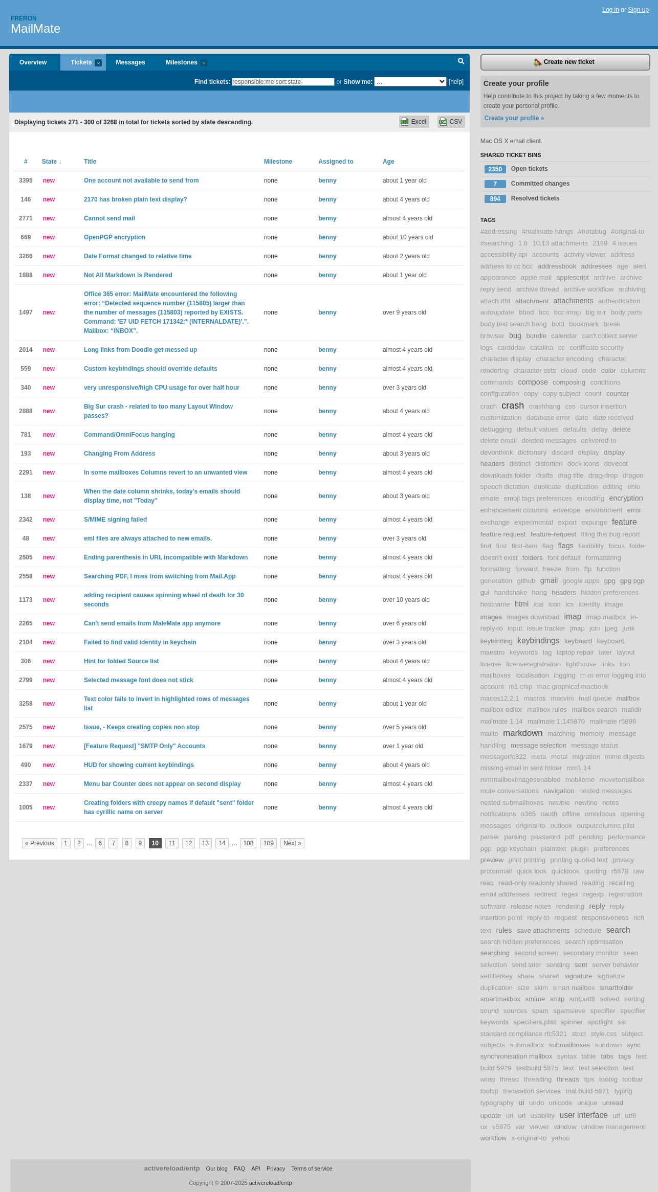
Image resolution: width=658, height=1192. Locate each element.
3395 (26, 180)
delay (599, 429)
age (622, 266)
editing (613, 486)
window (565, 1127)
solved (610, 999)
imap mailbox (606, 617)
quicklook (566, 871)
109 (269, 843)
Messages (130, 62)
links (608, 664)
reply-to (538, 917)
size (523, 988)
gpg (610, 580)
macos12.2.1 (499, 698)
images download (533, 617)
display (588, 452)
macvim (562, 698)
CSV (456, 121)
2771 (26, 218)
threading (537, 1079)
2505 (26, 557)
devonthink (496, 452)
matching (561, 733)
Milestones (181, 63)
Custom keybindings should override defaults (150, 368)
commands (497, 382)
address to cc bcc (506, 266)
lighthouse (581, 664)
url (521, 1115)
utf (616, 1115)
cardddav (511, 347)
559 (25, 368)
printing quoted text (578, 860)
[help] (456, 81)
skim (541, 988)
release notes (531, 906)
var (519, 1127)
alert (639, 266)
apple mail (536, 277)
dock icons (583, 463)
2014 (26, 349)
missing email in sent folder (521, 768)
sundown (608, 1045)
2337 (26, 784)
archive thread (537, 289)
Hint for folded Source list (121, 661)
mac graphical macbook (572, 686)
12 (188, 843)
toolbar (632, 1079)
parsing (516, 837)
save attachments (543, 930)
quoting (595, 871)
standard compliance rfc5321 (523, 1034)
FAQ (239, 1168)
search (618, 930)
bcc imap (567, 312)
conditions (605, 382)
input (515, 628)
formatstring (604, 557)
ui (521, 1102)
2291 (26, 472)
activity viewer (585, 254)
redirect (545, 894)
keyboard (578, 641)
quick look (532, 871)
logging (565, 675)
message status (595, 745)
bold (558, 324)
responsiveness (605, 917)
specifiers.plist (535, 1022)
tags (625, 1056)
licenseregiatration (533, 664)
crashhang (545, 406)
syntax (567, 1056)
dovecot (616, 463)
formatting (495, 569)
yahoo (561, 1138)
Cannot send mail (109, 218)
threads (568, 1079)
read (487, 883)
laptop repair (575, 652)
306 (25, 661)
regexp (593, 894)
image (614, 604)
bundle (536, 336)
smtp (557, 999)
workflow (493, 1138)
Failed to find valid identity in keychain (140, 642)
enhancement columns (514, 510)
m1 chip (520, 686)
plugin (580, 848)
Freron (24, 18)
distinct (520, 463)
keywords (524, 652)
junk (628, 628)
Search (461, 62)
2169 (600, 243)
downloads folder (506, 475)
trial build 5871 (588, 1091)
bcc (544, 312)
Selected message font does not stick (138, 680)
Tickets (80, 63)
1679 (26, 746)
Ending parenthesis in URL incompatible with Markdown (166, 557)
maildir (632, 709)
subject (632, 1034)
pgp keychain (516, 848)
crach (488, 406)
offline (571, 814)
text (568, 1068)
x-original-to (528, 1138)
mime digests (625, 756)
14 (221, 843)
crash (512, 405)
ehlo (633, 486)
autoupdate (497, 312)
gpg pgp (632, 580)
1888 (26, 275)
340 (25, 387)
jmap (577, 628)
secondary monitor (590, 953)
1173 (26, 599)
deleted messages (548, 440)
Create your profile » (514, 118)
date (581, 417)
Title (90, 161)
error (634, 510)
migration (586, 756)
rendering (570, 906)
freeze (551, 569)
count (593, 393)
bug (515, 335)
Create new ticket (564, 62)
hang (539, 592)
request (566, 917)
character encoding (565, 359)
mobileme (580, 779)
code (589, 370)
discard (563, 452)
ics (569, 604)
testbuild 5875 (537, 1068)
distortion (549, 463)
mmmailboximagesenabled (520, 779)
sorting (634, 999)
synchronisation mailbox (516, 1056)
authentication (619, 301)
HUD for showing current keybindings (139, 765)
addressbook (557, 266)
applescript (572, 277)
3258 (26, 703)
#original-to (627, 231)
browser (492, 336)
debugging (496, 429)
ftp (588, 569)
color (608, 370)
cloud (569, 370)
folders (532, 557)
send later (526, 965)
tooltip (489, 1091)
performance (627, 837)
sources (515, 1011)
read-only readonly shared (538, 883)
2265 (26, 623)
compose (533, 382)
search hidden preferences (520, 942)
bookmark (584, 324)
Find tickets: (212, 81)
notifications (498, 814)
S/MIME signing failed (115, 519)
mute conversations (509, 791)
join (594, 628)
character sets (535, 370)
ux (484, 1127)
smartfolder (616, 988)
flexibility (591, 546)
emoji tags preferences (538, 498)
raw (638, 871)
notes (610, 802)
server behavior (615, 965)
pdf (569, 837)
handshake (511, 592)
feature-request (553, 534)
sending (557, 965)
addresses (596, 266)
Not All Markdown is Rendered (128, 275)
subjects (492, 1045)
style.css (604, 1034)
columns (633, 370)
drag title (571, 475)
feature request (503, 534)
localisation (532, 675)
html (522, 604)
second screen (536, 953)
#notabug (592, 231)
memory (592, 733)
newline (586, 802)
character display (506, 359)
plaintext (553, 848)
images (491, 617)
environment (604, 510)
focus (616, 546)
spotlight (600, 1022)
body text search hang (513, 324)
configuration (499, 393)
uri (509, 1115)
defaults (574, 429)
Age (388, 161)
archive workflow (588, 289)
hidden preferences (610, 592)
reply (597, 906)
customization (501, 417)
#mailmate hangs (547, 231)
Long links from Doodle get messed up (140, 349)
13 (205, 843)
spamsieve (569, 1011)
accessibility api (504, 254)
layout (625, 652)
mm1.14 (578, 768)
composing (569, 382)
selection (493, 965)
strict (579, 1034)
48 (26, 538)
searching (495, 953)
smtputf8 (582, 999)
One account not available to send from (141, 180)
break (611, 324)
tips (589, 1079)
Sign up (638, 9)
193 (25, 453)
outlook (561, 825)
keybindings (538, 640)
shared (549, 976)
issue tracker (546, 628)
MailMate (35, 28)
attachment (532, 301)
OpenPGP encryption (114, 237)
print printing (527, 860)
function (608, 569)
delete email (498, 440)
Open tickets (516, 169)
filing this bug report (610, 534)
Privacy (276, 1168)
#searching (497, 243)
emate (489, 498)
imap (573, 616)
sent (581, 965)
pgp (486, 848)
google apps (580, 580)
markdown (522, 733)
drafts (544, 475)
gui (485, 592)
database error (549, 417)
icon (555, 604)
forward (526, 569)
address (622, 254)
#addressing (498, 231)
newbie (559, 802)
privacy (623, 860)
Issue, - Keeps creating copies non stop (142, 727)
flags (565, 546)
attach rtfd (495, 301)
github (526, 580)
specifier (603, 1011)
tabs (607, 1056)
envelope (567, 510)
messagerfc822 (503, 756)
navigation (558, 791)
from (572, 569)
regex (569, 894)
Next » (292, 843)
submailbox (527, 1045)
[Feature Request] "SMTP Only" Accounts (144, 746)
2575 (26, 727)
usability (542, 1115)
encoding (591, 498)
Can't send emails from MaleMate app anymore (152, 623)
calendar (564, 336)
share (525, 976)
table (588, 1056)
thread (509, 1079)
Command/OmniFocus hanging (129, 434)
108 (248, 843)
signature (578, 976)
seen (630, 953)
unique (587, 1103)
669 (25, 237)
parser (489, 837)
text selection (598, 1068)
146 (25, 199)
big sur (596, 312)
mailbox (628, 698)
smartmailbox (500, 999)
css (570, 406)
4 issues (624, 243)
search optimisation (594, 942)
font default (564, 557)
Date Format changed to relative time (138, 256)
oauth (548, 814)
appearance (498, 277)
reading (593, 883)
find (485, 546)
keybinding (496, 641)
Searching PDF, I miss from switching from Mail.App (160, 576)
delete (621, 429)
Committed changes (527, 184)
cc (561, 347)
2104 (26, 642)
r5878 (620, 871)
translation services (532, 1091)
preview (491, 860)
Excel (418, 121)
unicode (561, 1103)
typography (497, 1103)
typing (623, 1091)
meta (538, 756)
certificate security (596, 347)
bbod (526, 312)
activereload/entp (172, 1168)
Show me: (357, 81)
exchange (495, 522)
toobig (608, 1079)
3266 (26, 256)
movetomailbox (622, 779)
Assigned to (336, 161)
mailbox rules (547, 709)
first (501, 546)
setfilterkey (496, 976)
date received (613, 417)
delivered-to (599, 440)
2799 (26, 680)
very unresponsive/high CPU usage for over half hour (161, 387)
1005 (26, 807)
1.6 (523, 243)
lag (547, 652)
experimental (533, 522)
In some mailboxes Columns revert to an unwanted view (165, 472)
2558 (26, 576)
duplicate (547, 486)
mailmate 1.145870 (556, 721)
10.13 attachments (560, 243)
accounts (545, 254)
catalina (541, 347)
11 (171, 843)
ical (539, 604)
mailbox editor (501, 709)
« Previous (39, 843)
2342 (26, 519)
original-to (530, 825)
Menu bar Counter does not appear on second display (162, 784)
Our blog (217, 1168)
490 (25, 765)
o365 (528, 814)
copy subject (561, 393)
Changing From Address (120, 453)
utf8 (630, 1115)
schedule (588, 930)
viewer (539, 1127)
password (545, 837)
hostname (495, 604)
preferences (611, 848)
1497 (26, 312)
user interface (583, 1115)
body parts (627, 312)
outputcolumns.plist (605, 825)
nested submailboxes (512, 802)
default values (537, 429)
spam (540, 1011)
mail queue (595, 698)
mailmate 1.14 (501, 721)
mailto (489, 733)
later (605, 652)
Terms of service (311, 1168)
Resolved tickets (522, 199)
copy (531, 393)
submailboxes (569, 1045)
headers (564, 592)
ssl (622, 1022)
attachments (573, 301)
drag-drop (603, 475)
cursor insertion (603, 406)
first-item (525, 546)
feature (624, 522)
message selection (538, 745)
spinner (572, 1022)
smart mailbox (574, 988)
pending (591, 837)
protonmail (496, 871)
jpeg (611, 628)
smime (535, 999)
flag (547, 546)
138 (25, 496)
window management (613, 1127)
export (567, 522)
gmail (549, 580)
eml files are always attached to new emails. (148, 538)
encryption (626, 498)
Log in (610, 9)
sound (489, 1011)
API (255, 1168)
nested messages (605, 791)
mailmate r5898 (612, 721)
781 (25, 434)
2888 (26, 411)
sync (634, 1045)
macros (535, 698)
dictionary (532, 452)
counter (617, 393)
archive (605, 277)
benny (327, 180)
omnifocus (600, 814)
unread (612, 1103)
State (52, 161)
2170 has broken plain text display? (135, 199)
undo (536, 1103)
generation (496, 580)
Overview (33, 62)
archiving (632, 289)
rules (504, 930)
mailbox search (594, 709)
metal (559, 756)
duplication (582, 486)
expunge (594, 522)
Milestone (278, 161)
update (490, 1115)
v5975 (501, 1127)
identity (589, 604)
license (490, 664)
